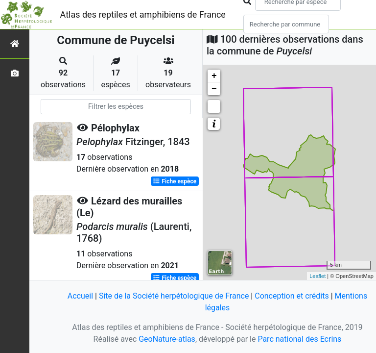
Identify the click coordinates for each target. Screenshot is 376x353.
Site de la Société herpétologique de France (174, 296)
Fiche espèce (174, 181)
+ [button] (214, 76)
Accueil (80, 296)
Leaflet (317, 276)
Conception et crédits (292, 296)
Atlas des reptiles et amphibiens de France (143, 14)
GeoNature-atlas (167, 339)
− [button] (214, 89)
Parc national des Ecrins (299, 339)
